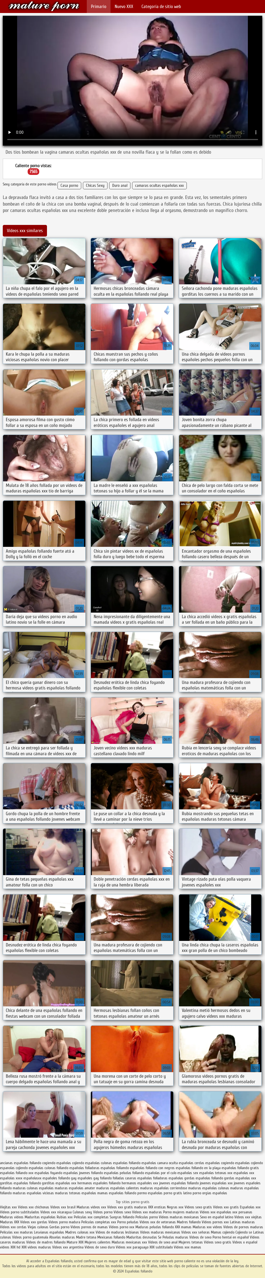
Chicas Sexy (95, 185)
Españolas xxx (250, 1207)
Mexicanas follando (111, 1237)
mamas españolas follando (116, 1193)
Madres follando (189, 1222)
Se (159, 1237)
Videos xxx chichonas (33, 1207)
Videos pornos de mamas (89, 1227)
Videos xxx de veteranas (158, 1222)
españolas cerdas (191, 1163)
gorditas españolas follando (20, 1183)
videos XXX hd (10, 1247)
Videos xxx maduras (147, 1212)
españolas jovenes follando (83, 1173)
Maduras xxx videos (207, 1227)
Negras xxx (176, 1207)
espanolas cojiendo (14, 1168)
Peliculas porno (147, 1217)
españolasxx (32, 1178)
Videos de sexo (200, 1237)
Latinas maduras (242, 1222)
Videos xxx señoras (196, 1232)
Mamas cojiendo (222, 1232)
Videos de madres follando (46, 1242)
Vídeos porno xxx (122, 1227)
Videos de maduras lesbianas (118, 1232)
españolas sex (187, 1173)
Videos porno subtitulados (19, 1212)
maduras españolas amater (75, 1188)
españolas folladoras (84, 1168)
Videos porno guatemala (30, 1237)
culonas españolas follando (120, 1163)
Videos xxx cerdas (14, 1227)
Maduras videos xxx (91, 1207)
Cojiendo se (243, 1232)
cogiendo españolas (56, 1163)
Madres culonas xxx (80, 1232)
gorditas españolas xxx (59, 1183)
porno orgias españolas (210, 1193)
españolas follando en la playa (198, 1168)
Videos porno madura (64, 1222)
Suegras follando (122, 1217)
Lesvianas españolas (49, 1232)
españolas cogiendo (219, 1163)
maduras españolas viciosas (33, 1193)
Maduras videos (11, 1217)
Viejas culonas (38, 1227)
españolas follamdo (115, 1168)
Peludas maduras (175, 1237)
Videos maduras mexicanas (179, 1217)
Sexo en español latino (216, 1217)
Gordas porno (59, 1227)
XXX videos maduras (37, 1247)
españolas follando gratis (240, 1168)
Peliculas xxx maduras (17, 1232)
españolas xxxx (11, 1178)
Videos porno (102, 1212)
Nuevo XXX (124, 6)
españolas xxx (243, 1173)
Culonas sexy (82, 1212)
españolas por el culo (160, 1173)
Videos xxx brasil (63, 1207)
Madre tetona (86, 1237)
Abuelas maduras (62, 1237)
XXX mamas (183, 1227)
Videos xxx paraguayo (132, 1247)
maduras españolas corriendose (163, 1188)
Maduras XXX (9, 1222)
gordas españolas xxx (240, 1178)
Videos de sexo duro (100, 1247)
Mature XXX (75, 1242)
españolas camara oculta (159, 1163)
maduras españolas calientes (117, 1188)
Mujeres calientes (98, 1242)
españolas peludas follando (124, 1173)
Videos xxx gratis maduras (127, 1207)
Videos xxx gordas (34, 1222)
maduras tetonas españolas (75, 1193)
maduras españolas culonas (208, 1188)
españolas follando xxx (16, 1173)
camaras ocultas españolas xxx (159, 185)
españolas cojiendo (249, 1163)
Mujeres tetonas (191, 1242)
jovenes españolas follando (179, 1183)
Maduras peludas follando (154, 1227)
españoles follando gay (60, 1178)
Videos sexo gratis (198, 1207)
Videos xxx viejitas (248, 1217)
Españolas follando (44, 6)
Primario (98, 6)
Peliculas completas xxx (98, 1222)
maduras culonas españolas (33, 1188)
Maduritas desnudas (141, 1237)
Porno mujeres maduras (181, 1212)
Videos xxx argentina (68, 1247)
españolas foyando (48, 1173)
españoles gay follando (95, 1178)
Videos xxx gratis (226, 1207)
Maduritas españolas (40, 1217)
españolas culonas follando (48, 1168)
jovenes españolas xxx (216, 1183)
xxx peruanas (242, 1212)
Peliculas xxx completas (91, 1217)
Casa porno (69, 185)
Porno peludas (127, 1222)
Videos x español (244, 1242)
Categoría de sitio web (161, 6)
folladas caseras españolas (132, 1178)
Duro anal (119, 185)
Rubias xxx (65, 1217)
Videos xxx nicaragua (56, 1212)
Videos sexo (122, 1212)
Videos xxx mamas (187, 1247)
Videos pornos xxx (215, 1222)
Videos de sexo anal (162, 1242)
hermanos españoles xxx (140, 1183)
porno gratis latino (177, 1193)
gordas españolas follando (203, 1178)
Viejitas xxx (8, 1207)
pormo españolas (149, 1193)
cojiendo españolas (86, 1163)
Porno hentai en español (230, 1237)
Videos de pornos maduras (243, 1227)
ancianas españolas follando (20, 1163)
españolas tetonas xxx (215, 1173)
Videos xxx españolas (215, 1212)
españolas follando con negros (152, 1168)
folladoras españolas (168, 1178)
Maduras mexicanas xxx (129, 1242)
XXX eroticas (157, 1207)
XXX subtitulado (161, 1247)
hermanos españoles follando (98, 1183)
